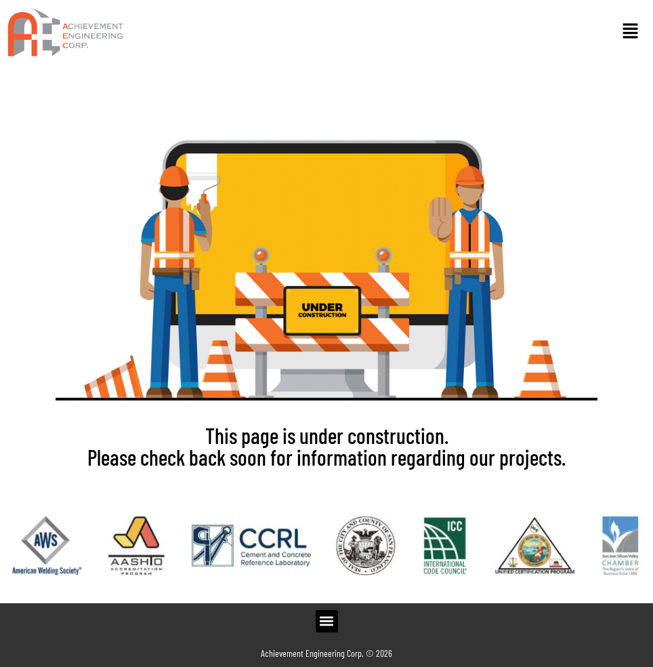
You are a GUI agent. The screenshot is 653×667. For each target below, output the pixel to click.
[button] (630, 32)
